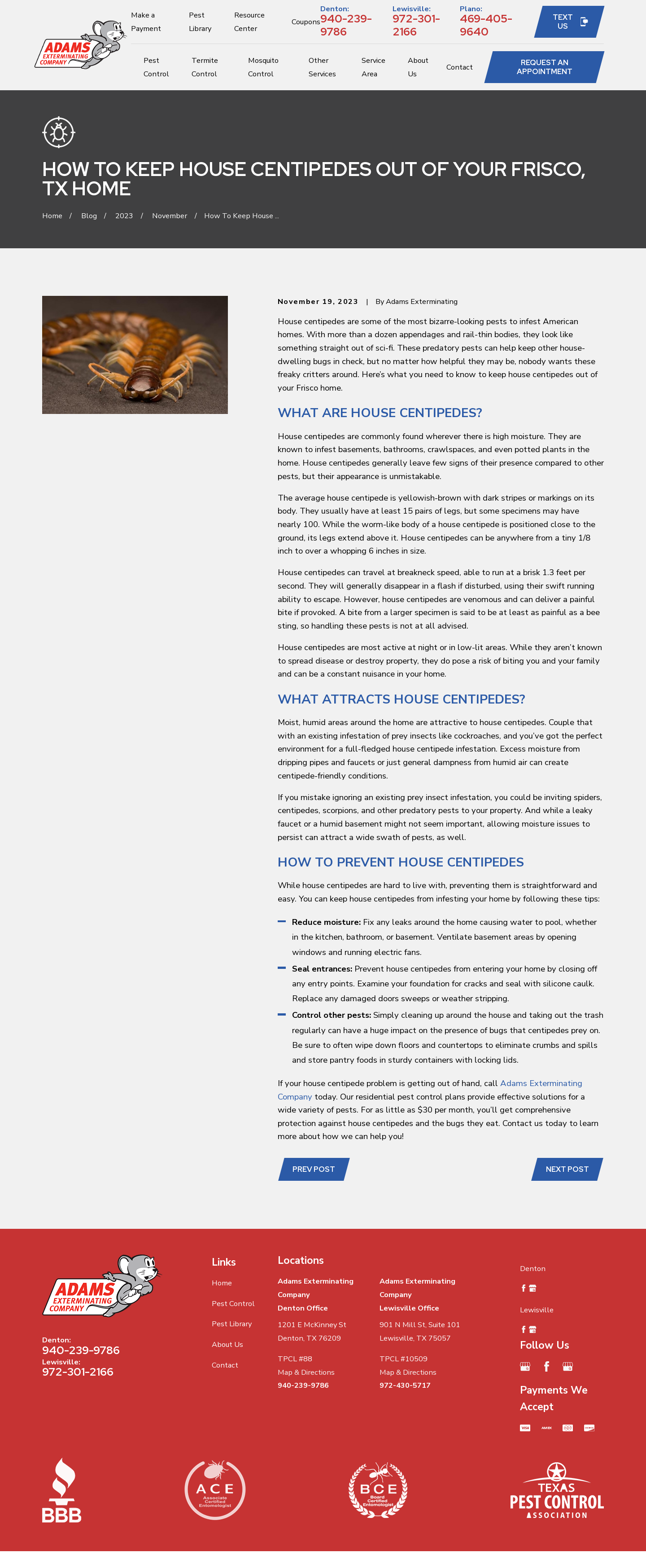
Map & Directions (306, 1372)
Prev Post (313, 1169)
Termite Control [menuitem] (205, 67)
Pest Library (232, 1324)
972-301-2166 (416, 25)
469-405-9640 (486, 25)
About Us (227, 1344)
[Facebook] (546, 1366)
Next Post (567, 1169)
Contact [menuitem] (459, 67)
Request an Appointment (544, 66)
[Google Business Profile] (525, 1366)
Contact (225, 1365)
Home (222, 1283)
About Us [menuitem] (418, 67)
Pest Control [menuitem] (156, 67)
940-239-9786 (346, 25)
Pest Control (233, 1303)
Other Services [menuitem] (322, 67)
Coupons (306, 22)
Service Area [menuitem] (373, 67)
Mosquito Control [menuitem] (263, 67)
